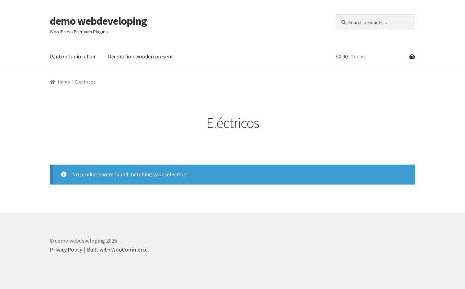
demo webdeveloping (98, 21)
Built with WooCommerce (117, 249)
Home (64, 82)
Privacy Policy (66, 249)
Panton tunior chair (73, 56)
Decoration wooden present (140, 56)
